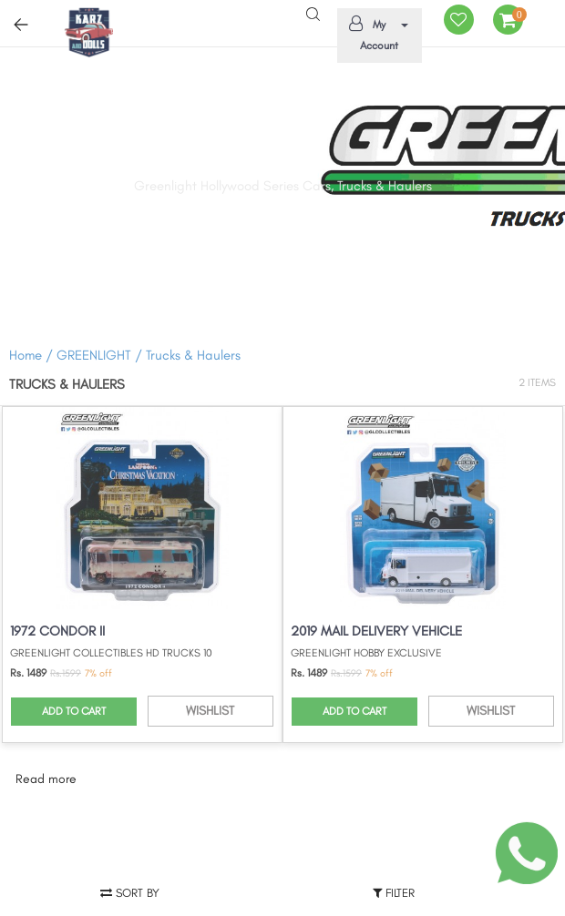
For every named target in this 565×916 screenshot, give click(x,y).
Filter (394, 893)
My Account (376, 33)
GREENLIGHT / (101, 355)
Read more (46, 779)
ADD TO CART (74, 711)
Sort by (129, 893)
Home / (31, 355)
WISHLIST (210, 710)
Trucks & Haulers (193, 355)
